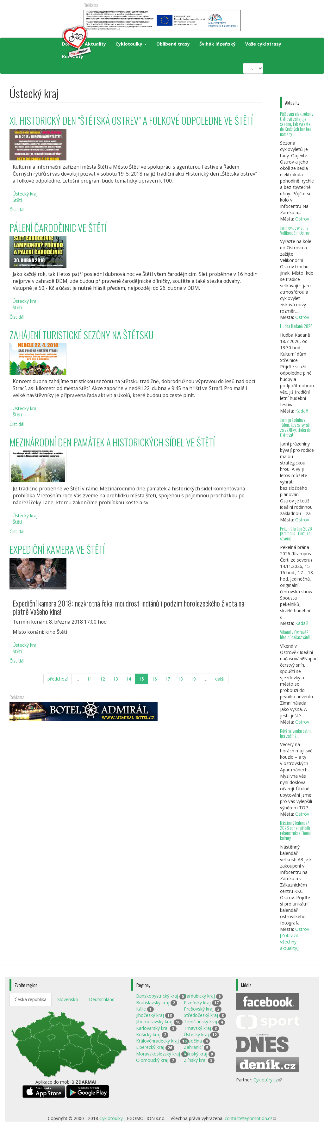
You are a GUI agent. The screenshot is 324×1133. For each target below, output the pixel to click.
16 (154, 679)
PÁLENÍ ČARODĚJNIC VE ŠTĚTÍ (58, 228)
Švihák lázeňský (217, 44)
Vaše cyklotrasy (263, 44)
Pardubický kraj (199, 996)
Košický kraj (148, 1034)
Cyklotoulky (131, 44)
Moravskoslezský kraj (158, 1054)
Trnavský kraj (197, 1028)
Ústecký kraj (25, 194)
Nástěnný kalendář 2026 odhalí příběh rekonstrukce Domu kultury (295, 830)
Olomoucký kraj (152, 1060)
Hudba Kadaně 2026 (296, 326)
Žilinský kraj (195, 1054)
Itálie (141, 1009)
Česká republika (31, 999)
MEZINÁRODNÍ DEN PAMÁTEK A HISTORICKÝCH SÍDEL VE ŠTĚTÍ (112, 442)
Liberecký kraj (150, 1047)
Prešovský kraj (199, 1009)
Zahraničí (193, 1047)
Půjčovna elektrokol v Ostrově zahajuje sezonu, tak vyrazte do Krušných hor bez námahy (296, 123)
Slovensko (67, 999)
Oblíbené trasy (173, 44)
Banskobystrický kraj (157, 996)
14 (128, 679)
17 (167, 679)
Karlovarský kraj (152, 1028)
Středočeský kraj (201, 1015)
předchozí (57, 679)
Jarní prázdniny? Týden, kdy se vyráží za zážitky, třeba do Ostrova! (295, 427)
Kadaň (301, 411)
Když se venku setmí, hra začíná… (296, 733)
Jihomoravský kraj (154, 1021)
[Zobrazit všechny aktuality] (289, 941)
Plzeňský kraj (197, 1002)
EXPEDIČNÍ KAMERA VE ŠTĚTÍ (57, 549)
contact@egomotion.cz (250, 1118)
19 (193, 679)
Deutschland (102, 999)
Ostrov (302, 219)
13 (115, 679)
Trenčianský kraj (200, 1021)
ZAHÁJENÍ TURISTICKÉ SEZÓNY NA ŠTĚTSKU (81, 335)
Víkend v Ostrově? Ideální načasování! (295, 634)
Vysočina (193, 1041)
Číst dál (16, 210)
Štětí (17, 200)
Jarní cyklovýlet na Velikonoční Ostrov (294, 230)
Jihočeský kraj (150, 1015)
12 (102, 679)
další (219, 679)
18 (180, 679)
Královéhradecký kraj (157, 1041)
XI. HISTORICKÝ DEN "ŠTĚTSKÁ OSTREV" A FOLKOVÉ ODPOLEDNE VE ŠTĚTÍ (131, 120)
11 (89, 679)
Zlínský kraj (195, 1060)
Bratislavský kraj (152, 1002)
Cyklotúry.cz (267, 1080)
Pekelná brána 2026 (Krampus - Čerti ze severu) (296, 533)
